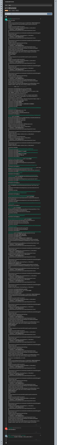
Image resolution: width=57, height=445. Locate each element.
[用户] (1, 9)
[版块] (1, 1)
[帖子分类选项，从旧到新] (7, 14)
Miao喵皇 (9, 18)
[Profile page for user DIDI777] (6, 436)
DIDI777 (9, 435)
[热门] (1, 7)
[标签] (1, 5)
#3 (40, 435)
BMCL (6, 10)
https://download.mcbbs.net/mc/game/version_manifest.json (21, 148)
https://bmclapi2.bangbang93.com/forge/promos (28, 150)
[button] (1, 441)
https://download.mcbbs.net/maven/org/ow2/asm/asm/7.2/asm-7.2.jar (23, 165)
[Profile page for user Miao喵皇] (6, 19)
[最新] (1, 3)
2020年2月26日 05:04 (17, 427)
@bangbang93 (11, 436)
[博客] (1, 16)
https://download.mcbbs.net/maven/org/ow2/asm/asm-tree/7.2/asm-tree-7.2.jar (24, 183)
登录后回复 (49, 13)
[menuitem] (56, 1)
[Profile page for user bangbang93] (6, 428)
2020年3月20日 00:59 (15, 435)
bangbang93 (10, 427)
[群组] (1, 12)
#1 (40, 18)
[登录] (56, 1)
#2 (40, 427)
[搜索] (1, 14)
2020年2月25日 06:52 (16, 18)
